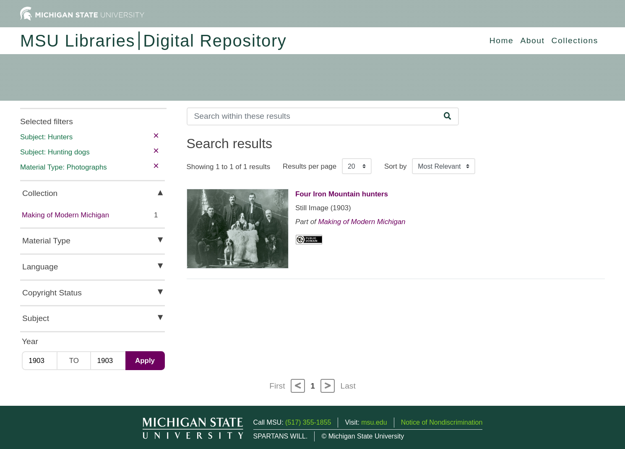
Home (502, 40)
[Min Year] (39, 360)
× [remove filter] (156, 135)
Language (40, 266)
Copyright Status (52, 292)
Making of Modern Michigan (65, 215)
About (532, 40)
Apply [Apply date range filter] (145, 361)
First (277, 385)
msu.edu (374, 422)
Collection (39, 193)
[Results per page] (357, 166)
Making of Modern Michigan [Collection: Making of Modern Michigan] (361, 222)
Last (348, 385)
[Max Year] (107, 360)
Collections (575, 40)
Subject (35, 318)
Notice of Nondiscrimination (442, 422)
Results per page (309, 166)
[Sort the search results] (443, 166)
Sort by (395, 166)
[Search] (312, 116)
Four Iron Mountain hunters (341, 194)
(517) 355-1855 (308, 422)
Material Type (46, 240)
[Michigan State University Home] (82, 13)
